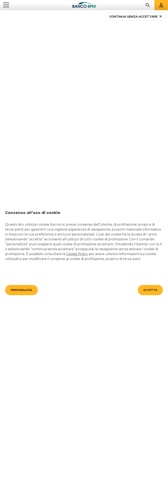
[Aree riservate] (161, 5)
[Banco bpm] (83, 5)
